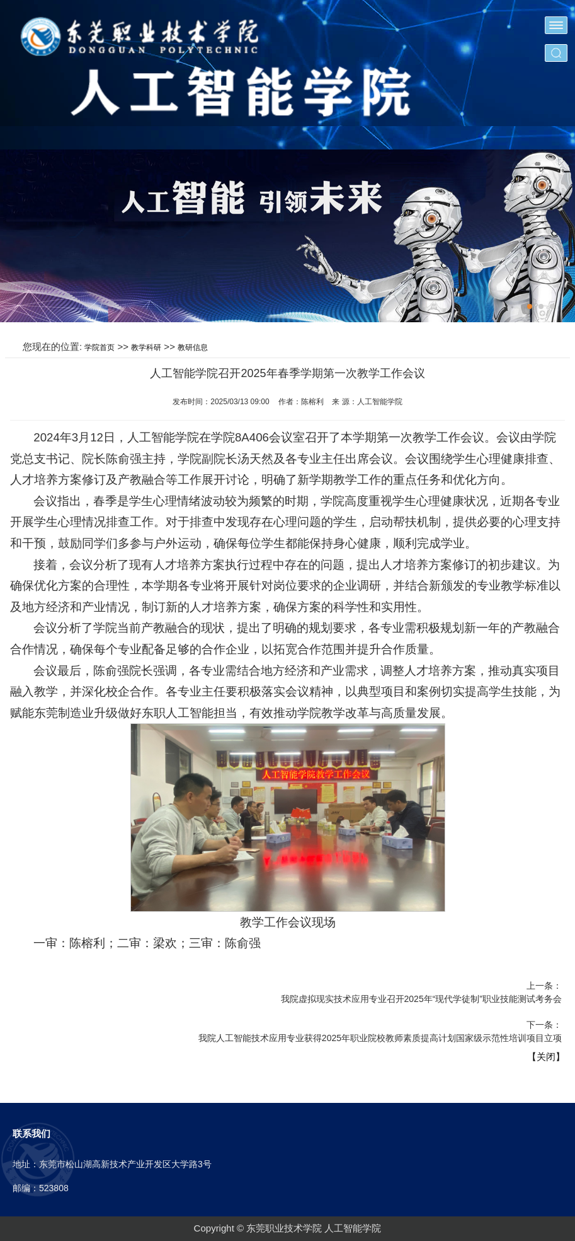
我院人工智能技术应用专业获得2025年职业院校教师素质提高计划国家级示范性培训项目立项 (380, 1038)
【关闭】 (546, 1056)
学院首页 (99, 347)
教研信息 (193, 347)
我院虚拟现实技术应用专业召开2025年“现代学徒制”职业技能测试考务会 (421, 999)
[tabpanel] (287, 235)
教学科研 (146, 347)
